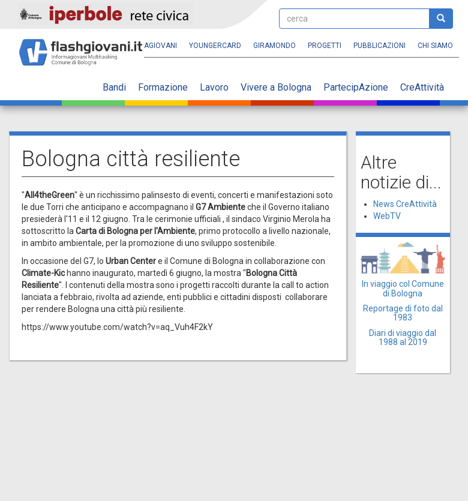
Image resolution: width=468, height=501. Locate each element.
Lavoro (214, 87)
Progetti (324, 45)
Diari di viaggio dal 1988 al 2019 (402, 337)
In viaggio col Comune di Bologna (403, 288)
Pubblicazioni (379, 45)
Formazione (163, 87)
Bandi (114, 87)
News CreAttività (405, 204)
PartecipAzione (355, 87)
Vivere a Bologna (276, 87)
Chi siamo (435, 45)
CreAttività (422, 87)
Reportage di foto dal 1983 (403, 313)
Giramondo (274, 45)
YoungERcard (215, 45)
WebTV (387, 216)
